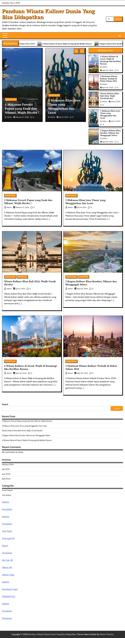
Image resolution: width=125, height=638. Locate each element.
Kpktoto (5, 502)
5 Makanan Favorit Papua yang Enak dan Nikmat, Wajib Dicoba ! (22, 108)
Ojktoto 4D (7, 567)
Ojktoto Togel (8, 574)
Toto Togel (7, 531)
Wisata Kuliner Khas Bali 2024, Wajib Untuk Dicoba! (109, 96)
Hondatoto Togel (10, 589)
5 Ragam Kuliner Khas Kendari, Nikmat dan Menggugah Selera (110, 133)
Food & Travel (11, 99)
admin (8, 117)
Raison (5, 545)
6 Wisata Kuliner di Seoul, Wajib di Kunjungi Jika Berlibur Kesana (76, 44)
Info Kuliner (22, 277)
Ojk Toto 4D (7, 560)
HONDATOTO (8, 596)
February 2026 (7, 464)
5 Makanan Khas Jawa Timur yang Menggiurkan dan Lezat (64, 106)
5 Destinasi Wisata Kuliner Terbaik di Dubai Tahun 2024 (108, 78)
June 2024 (6, 474)
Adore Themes (106, 634)
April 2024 (6, 479)
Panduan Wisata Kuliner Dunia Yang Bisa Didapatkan (48, 13)
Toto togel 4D (8, 538)
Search (5, 404)
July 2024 (6, 469)
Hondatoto (7, 509)
